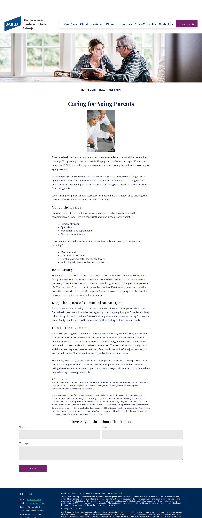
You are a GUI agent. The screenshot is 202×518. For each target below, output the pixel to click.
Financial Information (129, 516)
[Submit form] (33, 454)
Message (23, 429)
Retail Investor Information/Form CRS (93, 516)
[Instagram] (46, 509)
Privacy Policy (115, 516)
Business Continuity (147, 516)
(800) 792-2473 (37, 489)
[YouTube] (40, 509)
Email (105, 413)
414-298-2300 (34, 485)
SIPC (113, 513)
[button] (70, 9)
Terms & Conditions (69, 516)
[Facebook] (23, 509)
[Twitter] (28, 509)
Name (22, 413)
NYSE (106, 513)
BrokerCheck (117, 479)
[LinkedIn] (34, 509)
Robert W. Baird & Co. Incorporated (82, 513)
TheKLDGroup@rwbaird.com (34, 503)
